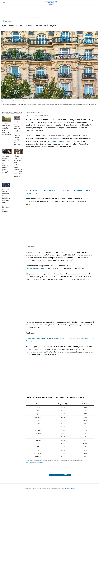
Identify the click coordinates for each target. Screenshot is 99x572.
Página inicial (6, 17)
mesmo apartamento (34, 352)
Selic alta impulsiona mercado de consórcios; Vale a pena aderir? (7, 164)
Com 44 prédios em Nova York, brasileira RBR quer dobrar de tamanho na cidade (6, 200)
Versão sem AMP (70, 488)
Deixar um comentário (60, 475)
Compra (14, 17)
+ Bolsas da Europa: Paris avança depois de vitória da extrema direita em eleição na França (60, 339)
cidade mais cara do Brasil (36, 268)
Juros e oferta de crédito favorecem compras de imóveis (6, 129)
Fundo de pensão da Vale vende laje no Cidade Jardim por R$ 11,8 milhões (17, 133)
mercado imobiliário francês (59, 141)
